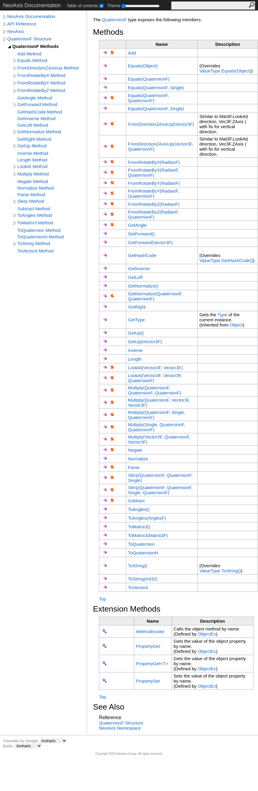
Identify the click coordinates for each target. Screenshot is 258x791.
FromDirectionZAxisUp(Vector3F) (161, 124)
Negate (135, 450)
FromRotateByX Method (41, 75)
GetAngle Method (34, 97)
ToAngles (138, 509)
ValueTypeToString (220, 570)
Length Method (32, 159)
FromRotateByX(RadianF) (154, 162)
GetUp (136, 332)
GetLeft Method (32, 125)
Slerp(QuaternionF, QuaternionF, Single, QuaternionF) (160, 490)
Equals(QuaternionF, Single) (156, 87)
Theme (113, 5)
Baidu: (9, 746)
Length (135, 359)
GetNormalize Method (39, 131)
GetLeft (135, 277)
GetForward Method (37, 104)
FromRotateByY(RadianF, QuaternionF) (153, 193)
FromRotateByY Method (41, 82)
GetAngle (137, 225)
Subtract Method (33, 208)
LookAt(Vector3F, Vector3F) (155, 367)
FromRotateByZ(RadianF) (154, 204)
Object (236, 324)
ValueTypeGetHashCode (226, 260)
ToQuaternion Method (38, 230)
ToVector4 (138, 587)
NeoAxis (15, 31)
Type (222, 314)
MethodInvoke (150, 631)
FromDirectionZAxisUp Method (48, 67)
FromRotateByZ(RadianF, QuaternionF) (153, 214)
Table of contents (82, 5)
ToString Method (33, 243)
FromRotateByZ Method (41, 90)
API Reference (21, 23)
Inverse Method (32, 153)
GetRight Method (34, 139)
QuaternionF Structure (29, 38)
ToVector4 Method (35, 250)
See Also (108, 706)
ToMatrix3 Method (35, 222)
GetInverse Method (36, 118)
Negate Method (32, 181)
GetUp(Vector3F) (145, 341)
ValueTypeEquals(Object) (225, 70)
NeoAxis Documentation (31, 16)
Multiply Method (33, 173)
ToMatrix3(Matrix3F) (148, 535)
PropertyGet (148, 646)
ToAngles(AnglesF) (147, 518)
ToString (137, 565)
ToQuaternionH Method (40, 236)
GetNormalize (143, 285)
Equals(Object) (143, 65)
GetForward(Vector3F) (150, 242)
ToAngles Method (34, 215)
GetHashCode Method (39, 111)
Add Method (29, 53)
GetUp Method (32, 145)
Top (102, 598)
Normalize (138, 458)
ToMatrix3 (139, 526)
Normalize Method (35, 187)
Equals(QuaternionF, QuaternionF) (148, 98)
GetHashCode (142, 255)
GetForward (141, 233)
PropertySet (148, 680)
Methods (108, 32)
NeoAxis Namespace (120, 727)
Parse (134, 467)
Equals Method (32, 60)
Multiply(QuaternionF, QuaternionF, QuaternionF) (154, 390)
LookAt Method (32, 166)
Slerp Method (30, 201)
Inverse (135, 350)
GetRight (137, 306)
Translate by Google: (21, 741)
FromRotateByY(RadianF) (154, 183)
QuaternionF (114, 19)
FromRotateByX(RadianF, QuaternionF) (153, 172)
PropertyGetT (152, 663)
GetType (136, 319)
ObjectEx (207, 633)
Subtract (136, 500)
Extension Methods (127, 608)
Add (132, 52)
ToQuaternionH (143, 552)
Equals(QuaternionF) (149, 78)
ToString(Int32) (142, 578)
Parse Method (31, 194)
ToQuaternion (141, 544)
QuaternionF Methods (35, 46)
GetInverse (139, 268)
